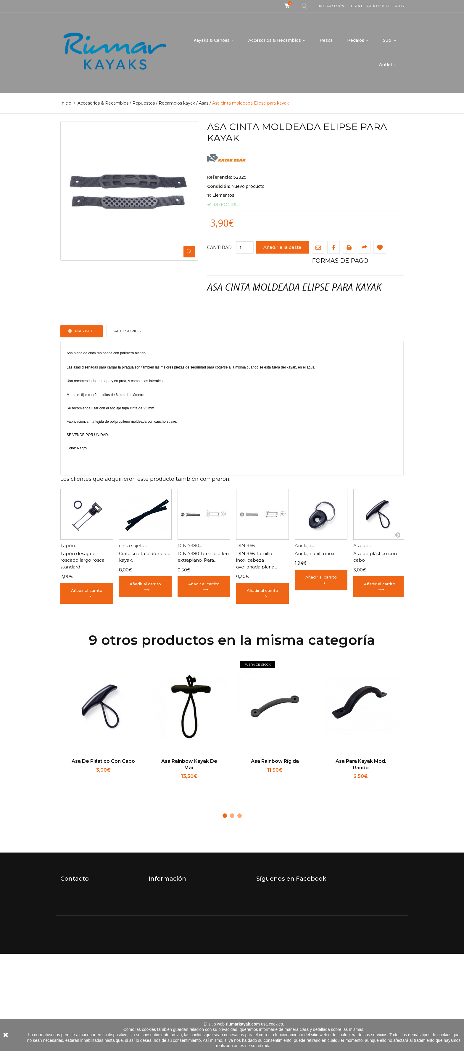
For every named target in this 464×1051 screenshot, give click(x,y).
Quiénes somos (166, 911)
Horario (157, 902)
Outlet (385, 65)
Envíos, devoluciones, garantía (182, 920)
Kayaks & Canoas (212, 40)
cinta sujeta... (133, 545)
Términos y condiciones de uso (183, 929)
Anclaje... (304, 545)
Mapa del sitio (164, 982)
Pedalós (355, 40)
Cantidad (219, 247)
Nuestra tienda (165, 893)
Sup (387, 40)
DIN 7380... (190, 545)
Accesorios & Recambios (274, 40)
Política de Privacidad (172, 955)
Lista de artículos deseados (377, 6)
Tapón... (69, 545)
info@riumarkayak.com (86, 911)
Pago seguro (163, 938)
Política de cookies (170, 964)
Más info (85, 331)
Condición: (218, 186)
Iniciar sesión (331, 6)
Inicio (65, 103)
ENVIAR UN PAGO (169, 973)
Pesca (326, 40)
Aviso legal (160, 946)
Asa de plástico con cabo (103, 761)
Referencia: (219, 177)
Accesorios (127, 331)
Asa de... (362, 545)
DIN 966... (246, 545)
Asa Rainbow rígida (275, 761)
